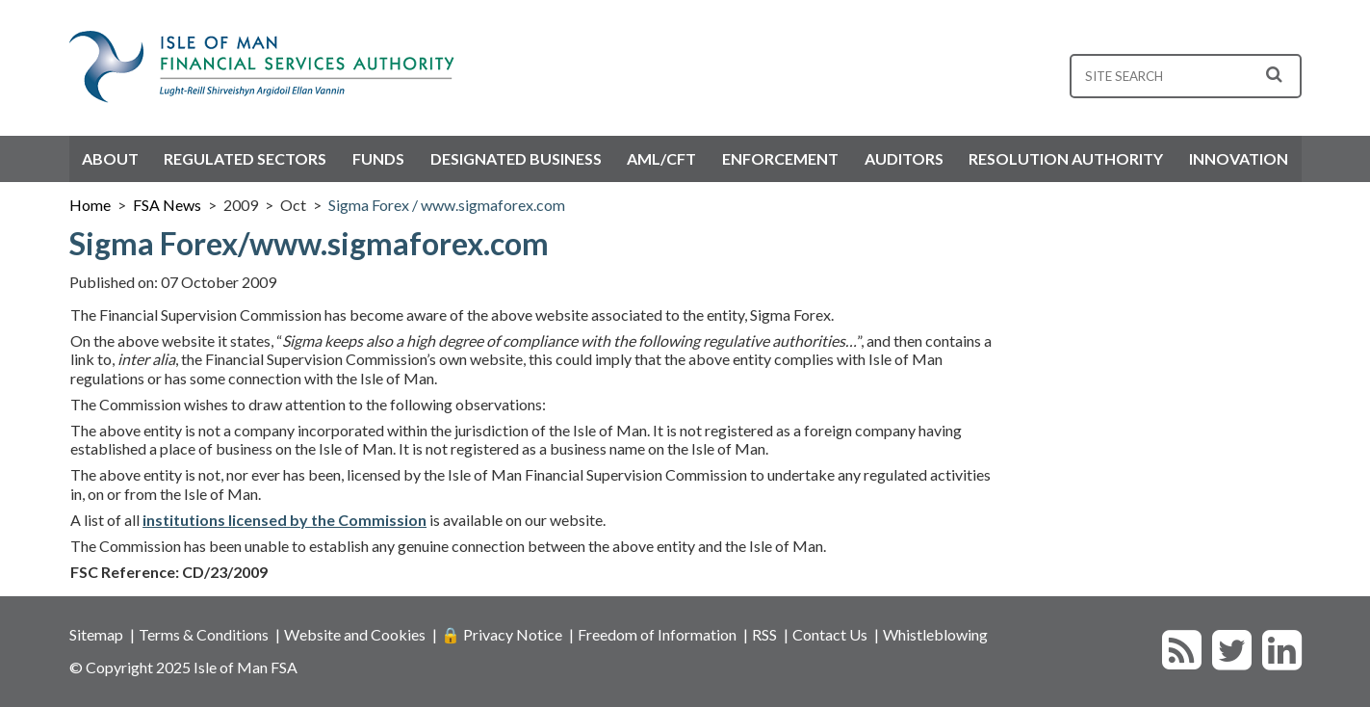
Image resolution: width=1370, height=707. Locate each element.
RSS (764, 634)
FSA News (167, 205)
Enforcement (780, 158)
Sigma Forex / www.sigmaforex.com (446, 205)
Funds (378, 158)
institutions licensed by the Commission (284, 520)
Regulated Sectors (245, 158)
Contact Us (829, 634)
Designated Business (516, 158)
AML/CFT (661, 158)
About (110, 158)
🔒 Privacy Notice (501, 634)
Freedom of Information (657, 634)
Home (90, 205)
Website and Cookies (355, 634)
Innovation (1238, 158)
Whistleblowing (935, 634)
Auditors (904, 158)
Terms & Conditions (204, 634)
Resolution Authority (1066, 158)
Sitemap (96, 634)
